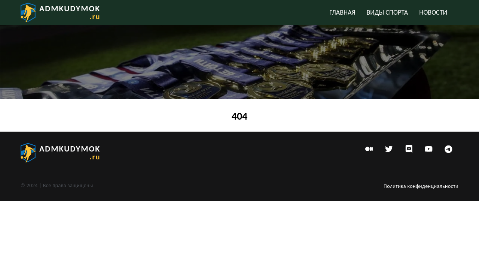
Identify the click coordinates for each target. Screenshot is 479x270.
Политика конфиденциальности (421, 186)
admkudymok (69, 12)
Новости (433, 12)
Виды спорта (387, 12)
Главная (342, 12)
